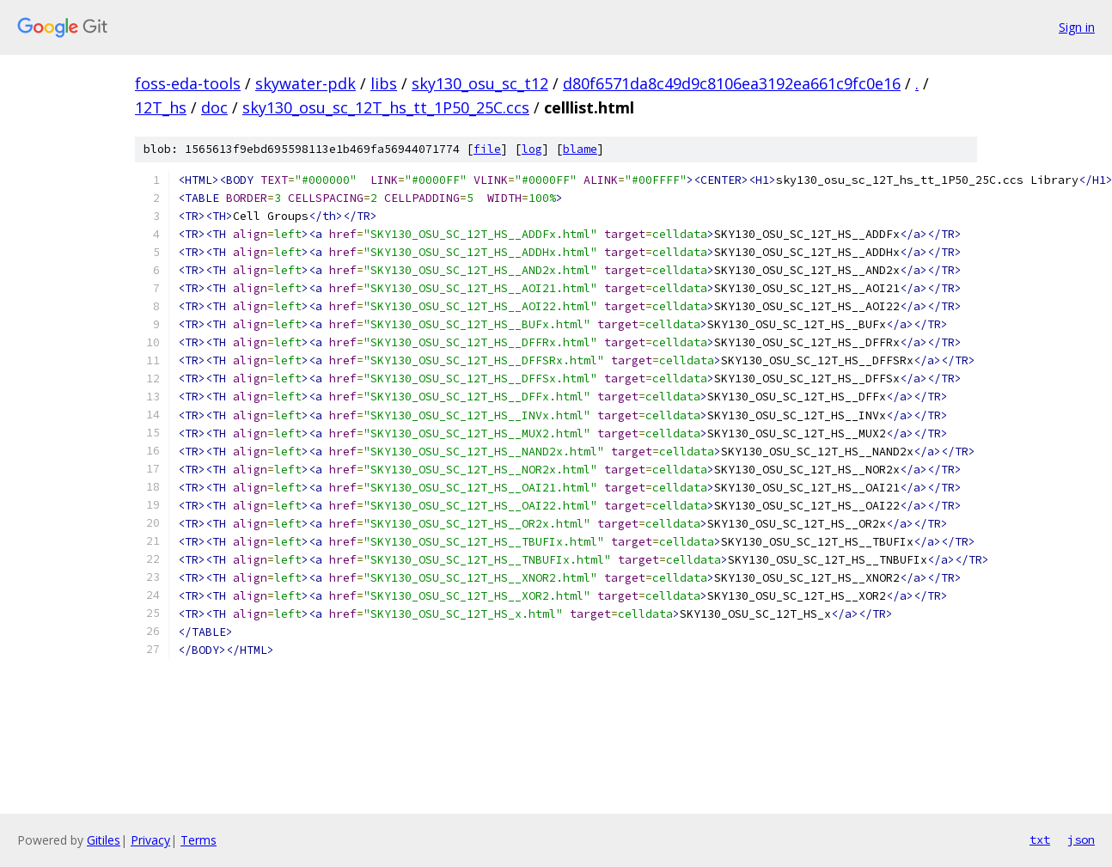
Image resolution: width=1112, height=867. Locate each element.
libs (383, 83)
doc (214, 107)
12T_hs (160, 107)
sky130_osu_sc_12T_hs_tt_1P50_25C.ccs (385, 107)
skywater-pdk (305, 83)
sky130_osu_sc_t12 (480, 83)
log (532, 149)
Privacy (150, 840)
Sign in (1077, 27)
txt (1040, 839)
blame (580, 149)
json (1081, 839)
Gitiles (103, 840)
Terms (198, 840)
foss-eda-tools (188, 83)
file (487, 149)
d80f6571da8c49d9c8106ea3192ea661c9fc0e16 (732, 83)
